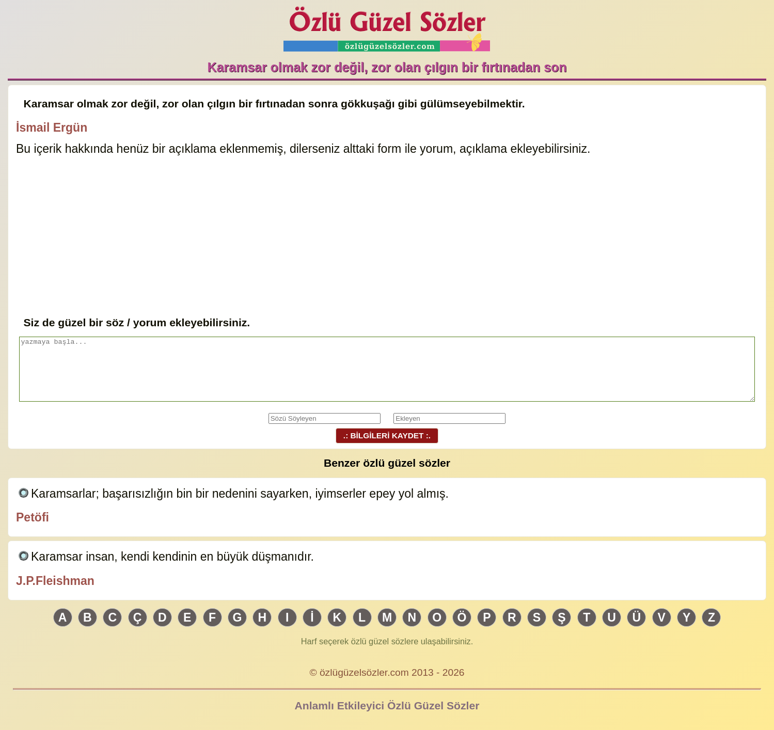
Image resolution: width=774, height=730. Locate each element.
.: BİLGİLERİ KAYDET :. (387, 435)
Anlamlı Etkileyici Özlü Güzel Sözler (387, 705)
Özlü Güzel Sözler (386, 26)
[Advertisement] (387, 237)
